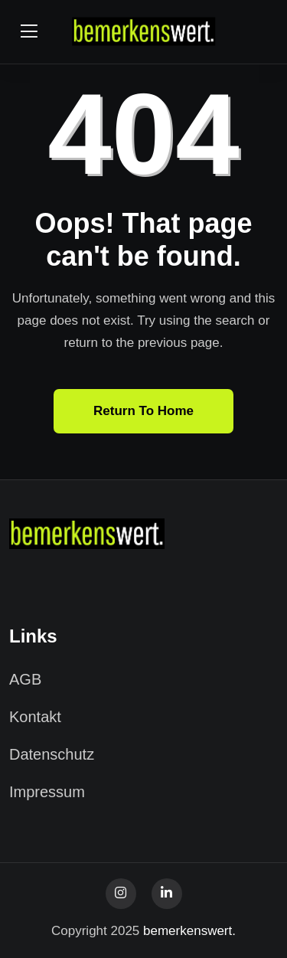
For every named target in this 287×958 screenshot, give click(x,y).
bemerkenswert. (189, 931)
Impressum (47, 791)
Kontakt (35, 716)
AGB (25, 679)
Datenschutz (51, 754)
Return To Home (143, 411)
